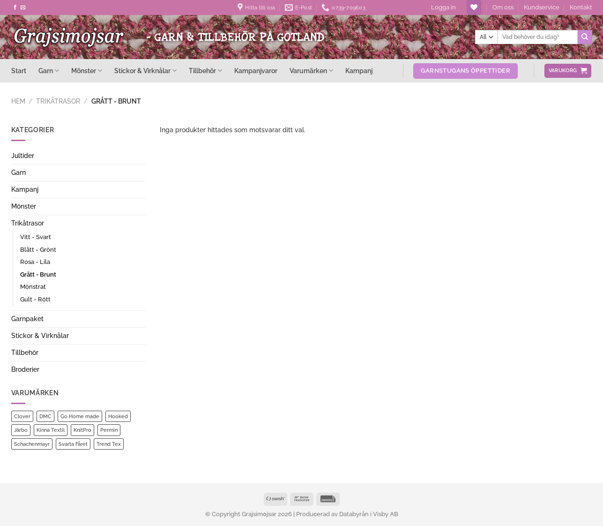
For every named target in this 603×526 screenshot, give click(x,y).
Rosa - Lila (35, 261)
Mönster (86, 70)
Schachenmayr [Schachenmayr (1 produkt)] (32, 444)
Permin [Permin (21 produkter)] (109, 430)
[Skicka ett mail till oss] (23, 7)
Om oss (503, 7)
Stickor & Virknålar (145, 70)
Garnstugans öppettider (465, 70)
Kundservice (541, 7)
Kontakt (581, 7)
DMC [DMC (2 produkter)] (45, 416)
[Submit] (585, 37)
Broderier (25, 369)
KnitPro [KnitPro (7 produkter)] (82, 430)
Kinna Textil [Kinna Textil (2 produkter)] (51, 430)
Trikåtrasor (58, 101)
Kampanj (358, 71)
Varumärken (311, 70)
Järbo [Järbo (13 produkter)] (21, 430)
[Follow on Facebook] (15, 7)
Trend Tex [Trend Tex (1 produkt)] (109, 444)
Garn (48, 70)
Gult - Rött (35, 299)
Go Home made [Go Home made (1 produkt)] (79, 416)
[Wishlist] (474, 7)
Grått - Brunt (38, 274)
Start (18, 71)
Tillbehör (205, 70)
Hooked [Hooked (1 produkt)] (118, 416)
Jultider (22, 155)
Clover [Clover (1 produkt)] (22, 416)
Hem (18, 101)
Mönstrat (33, 286)
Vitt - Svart (35, 236)
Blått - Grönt (38, 249)
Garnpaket (27, 319)
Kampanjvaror (255, 71)
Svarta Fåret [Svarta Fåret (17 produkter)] (73, 444)
